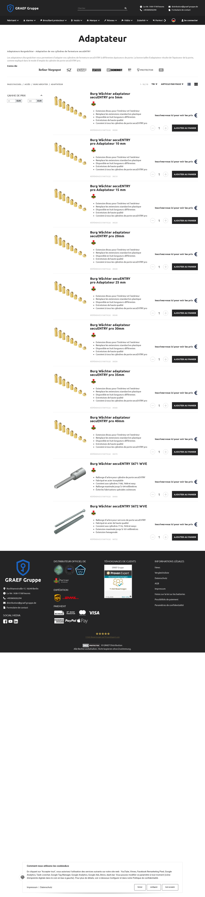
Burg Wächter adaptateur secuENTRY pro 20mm (110, 234)
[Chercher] (125, 8)
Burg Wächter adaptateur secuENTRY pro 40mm (110, 419)
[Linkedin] (16, 621)
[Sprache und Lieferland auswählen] (173, 20)
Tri (154, 84)
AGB (157, 583)
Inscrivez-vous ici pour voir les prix (174, 115)
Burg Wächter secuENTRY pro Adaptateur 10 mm (110, 142)
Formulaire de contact (181, 10)
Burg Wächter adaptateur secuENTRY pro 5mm (110, 95)
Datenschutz (46, 887)
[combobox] (101, 8)
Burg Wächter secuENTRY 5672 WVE (118, 506)
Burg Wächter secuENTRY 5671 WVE (118, 464)
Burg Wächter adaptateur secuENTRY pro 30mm (110, 326)
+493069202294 (149, 10)
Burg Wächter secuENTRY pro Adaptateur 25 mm (110, 280)
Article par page (172, 84)
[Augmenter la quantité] (165, 128)
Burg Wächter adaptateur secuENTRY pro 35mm (110, 373)
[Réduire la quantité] (152, 128)
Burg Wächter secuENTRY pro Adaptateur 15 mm (110, 188)
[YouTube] (10, 621)
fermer (140, 887)
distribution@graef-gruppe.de (185, 6)
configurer (154, 887)
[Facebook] (5, 621)
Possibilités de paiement (166, 599)
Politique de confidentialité (145, 878)
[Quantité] (159, 128)
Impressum (32, 887)
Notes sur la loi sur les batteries (170, 594)
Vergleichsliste (162, 572)
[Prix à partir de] (11, 101)
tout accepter (170, 887)
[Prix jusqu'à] (32, 101)
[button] (163, 20)
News (157, 567)
